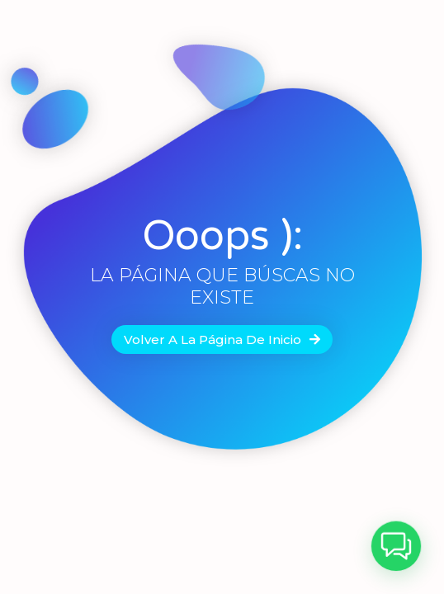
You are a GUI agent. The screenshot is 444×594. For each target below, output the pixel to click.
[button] (398, 550)
